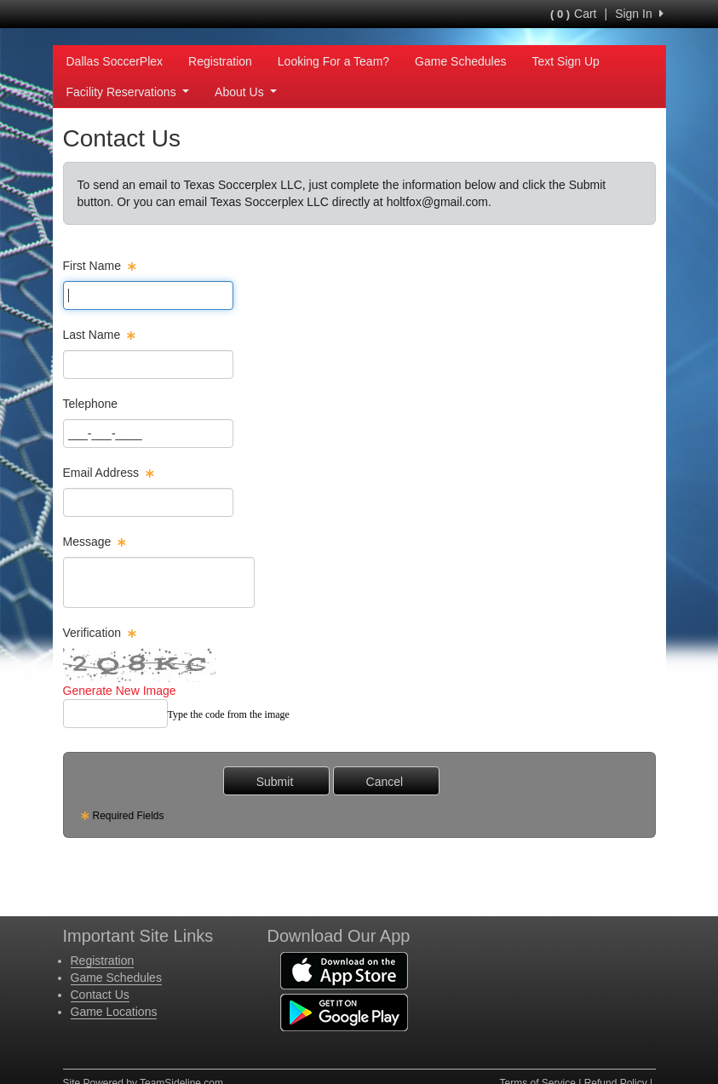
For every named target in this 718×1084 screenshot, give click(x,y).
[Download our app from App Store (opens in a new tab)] (344, 970)
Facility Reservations (128, 92)
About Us (246, 92)
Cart (573, 13)
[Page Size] (148, 295)
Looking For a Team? (333, 61)
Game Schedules (460, 61)
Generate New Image (119, 690)
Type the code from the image (229, 714)
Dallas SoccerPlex (115, 61)
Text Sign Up (565, 61)
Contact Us (100, 994)
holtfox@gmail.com (437, 202)
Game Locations (114, 1011)
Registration (220, 61)
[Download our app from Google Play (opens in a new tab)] (344, 1011)
